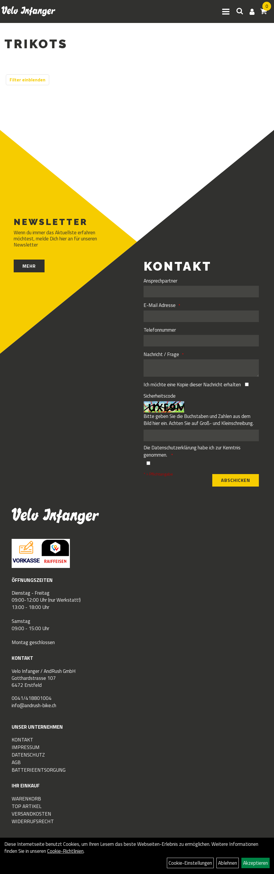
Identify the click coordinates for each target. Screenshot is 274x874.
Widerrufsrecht (33, 821)
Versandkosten (31, 813)
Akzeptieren (255, 863)
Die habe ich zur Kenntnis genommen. (192, 451)
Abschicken (235, 480)
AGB (16, 762)
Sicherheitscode (160, 395)
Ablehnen (227, 863)
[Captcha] (201, 435)
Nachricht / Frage (161, 354)
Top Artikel (26, 806)
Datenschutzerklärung (174, 447)
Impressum (26, 747)
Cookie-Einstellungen (190, 863)
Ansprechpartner (160, 280)
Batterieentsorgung (39, 769)
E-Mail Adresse (160, 305)
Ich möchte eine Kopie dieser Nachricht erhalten (192, 384)
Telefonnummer (160, 329)
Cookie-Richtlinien (65, 851)
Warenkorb (26, 798)
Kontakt (22, 739)
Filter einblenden (27, 79)
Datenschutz (28, 754)
